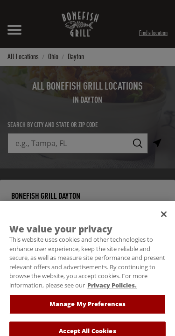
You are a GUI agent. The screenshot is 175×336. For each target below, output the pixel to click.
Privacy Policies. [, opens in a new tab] (112, 289)
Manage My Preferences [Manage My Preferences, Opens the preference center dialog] (87, 308)
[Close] (164, 218)
